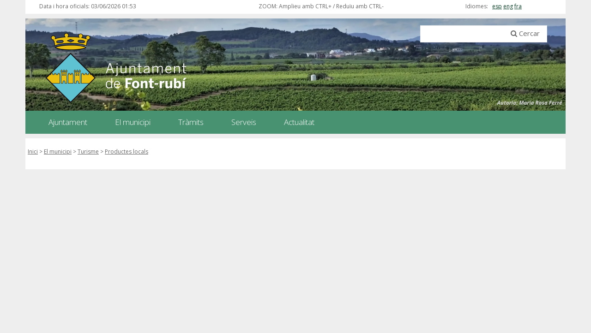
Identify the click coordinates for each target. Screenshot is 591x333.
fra (518, 6)
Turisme (88, 151)
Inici (33, 151)
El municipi (58, 151)
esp (497, 6)
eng (508, 6)
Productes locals (126, 151)
